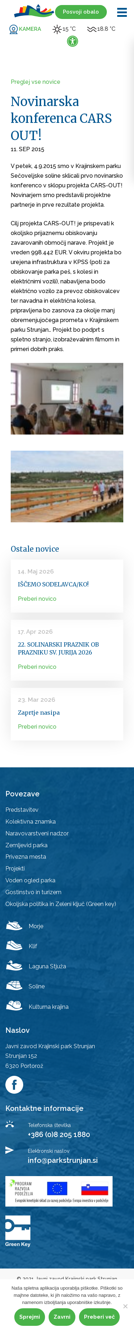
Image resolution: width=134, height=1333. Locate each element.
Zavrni (62, 1317)
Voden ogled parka (30, 880)
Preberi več (99, 1317)
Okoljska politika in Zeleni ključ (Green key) (60, 904)
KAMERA (30, 29)
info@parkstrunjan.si (63, 1160)
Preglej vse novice (35, 81)
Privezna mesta (25, 856)
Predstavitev (22, 809)
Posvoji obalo (81, 12)
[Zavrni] (125, 1306)
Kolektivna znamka (30, 821)
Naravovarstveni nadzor (37, 833)
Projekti (15, 868)
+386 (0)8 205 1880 (59, 1134)
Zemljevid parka (26, 845)
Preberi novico (37, 598)
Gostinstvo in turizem (33, 892)
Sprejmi (29, 1317)
